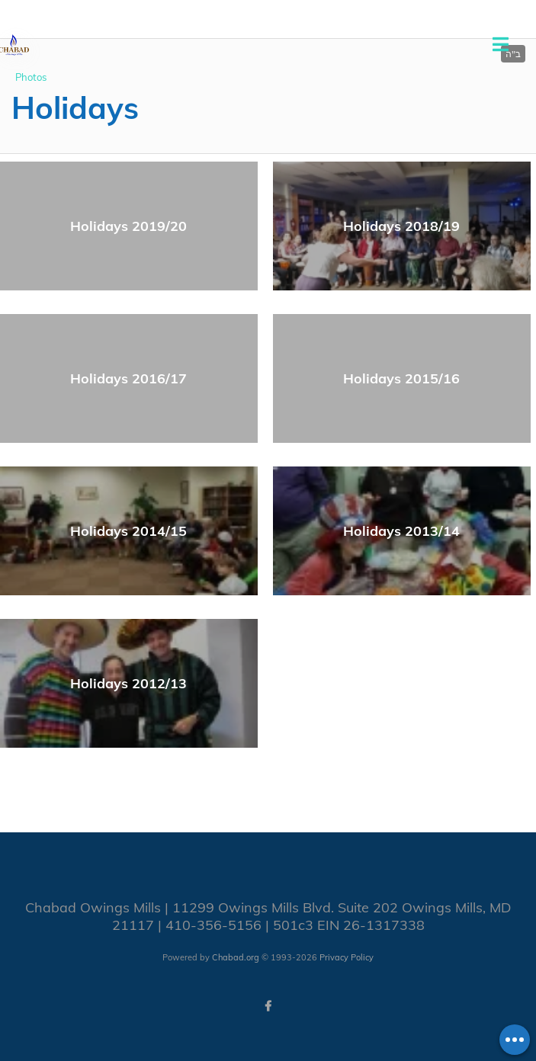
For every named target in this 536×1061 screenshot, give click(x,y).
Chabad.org (235, 957)
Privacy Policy (346, 957)
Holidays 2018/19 (401, 226)
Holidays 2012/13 (128, 683)
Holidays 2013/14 (401, 531)
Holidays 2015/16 (401, 378)
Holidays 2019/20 (128, 226)
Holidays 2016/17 (128, 378)
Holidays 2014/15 (128, 531)
